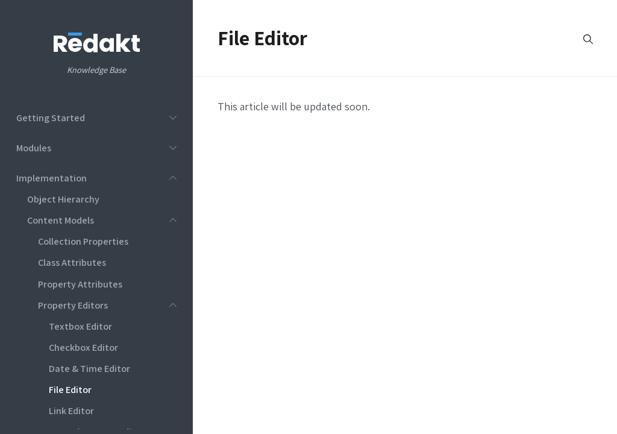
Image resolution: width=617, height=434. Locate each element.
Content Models (60, 220)
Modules (33, 147)
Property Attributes (80, 284)
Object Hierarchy (63, 199)
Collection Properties (83, 241)
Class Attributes (72, 262)
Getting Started (50, 117)
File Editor (70, 389)
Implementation (51, 177)
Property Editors (73, 305)
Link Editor (71, 410)
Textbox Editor (80, 326)
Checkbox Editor (83, 347)
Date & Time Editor (89, 368)
